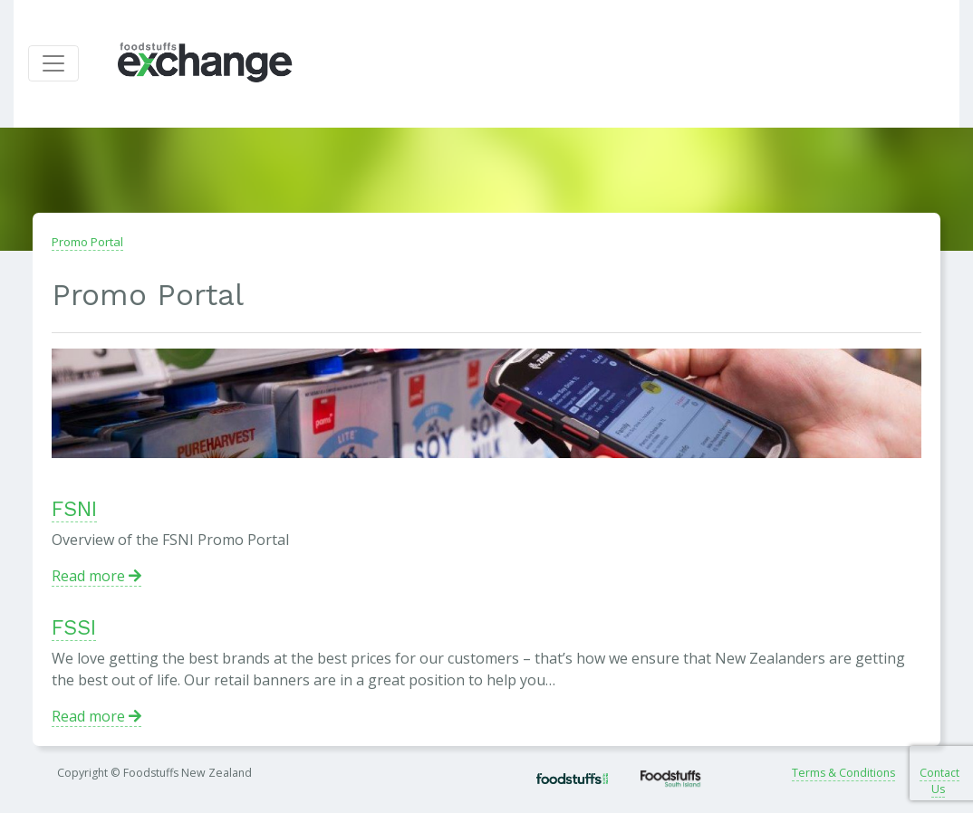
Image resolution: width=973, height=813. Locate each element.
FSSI (74, 628)
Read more (96, 576)
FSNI (74, 509)
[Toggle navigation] (53, 63)
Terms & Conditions (843, 772)
